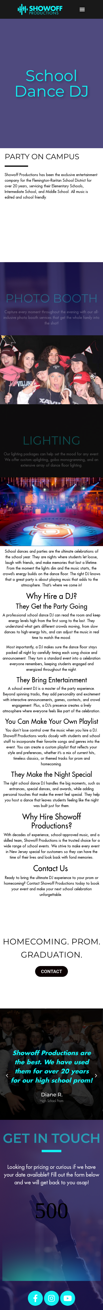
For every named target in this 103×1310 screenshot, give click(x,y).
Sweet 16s (45, 1284)
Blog (61, 1290)
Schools (82, 1284)
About (49, 1290)
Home (10, 1284)
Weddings (26, 1284)
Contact (74, 1290)
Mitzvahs (64, 1284)
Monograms (15, 1290)
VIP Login (13, 1296)
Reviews (34, 1290)
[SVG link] (40, 9)
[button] (82, 9)
